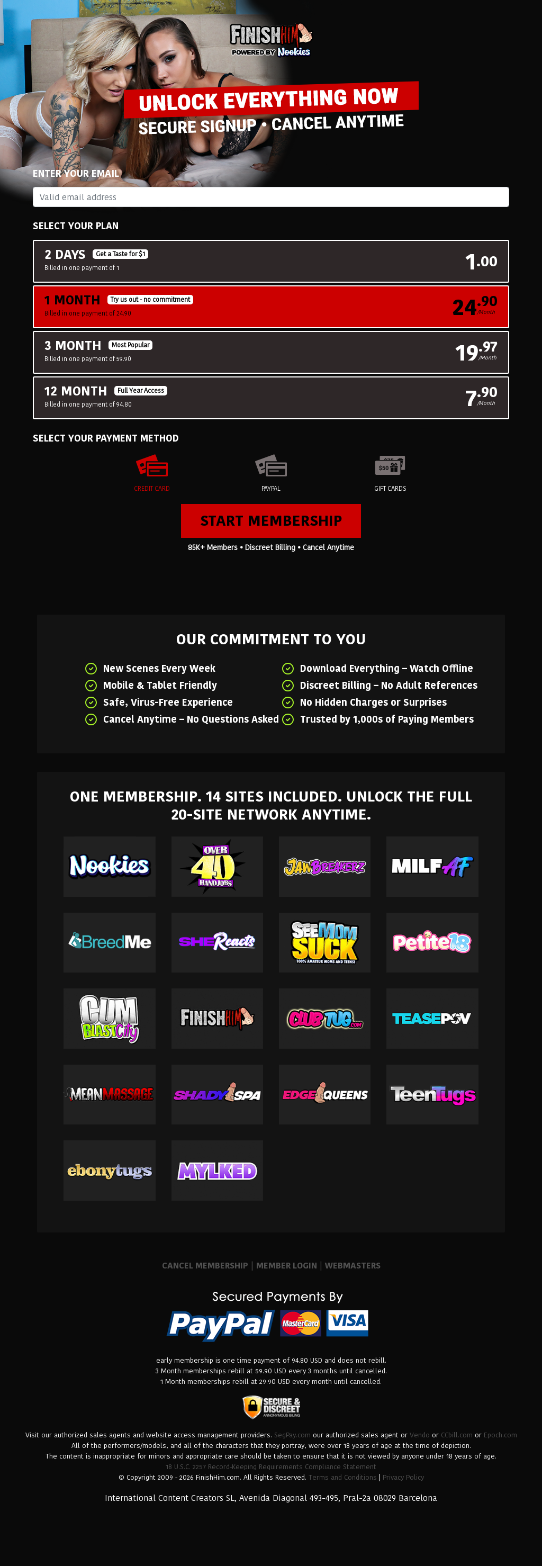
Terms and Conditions (343, 1477)
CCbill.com (457, 1435)
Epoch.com (500, 1435)
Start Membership (271, 520)
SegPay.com (292, 1435)
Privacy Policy (403, 1477)
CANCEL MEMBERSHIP (205, 1265)
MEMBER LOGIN (286, 1265)
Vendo (420, 1435)
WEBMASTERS (353, 1265)
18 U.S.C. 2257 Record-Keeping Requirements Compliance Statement (271, 1467)
